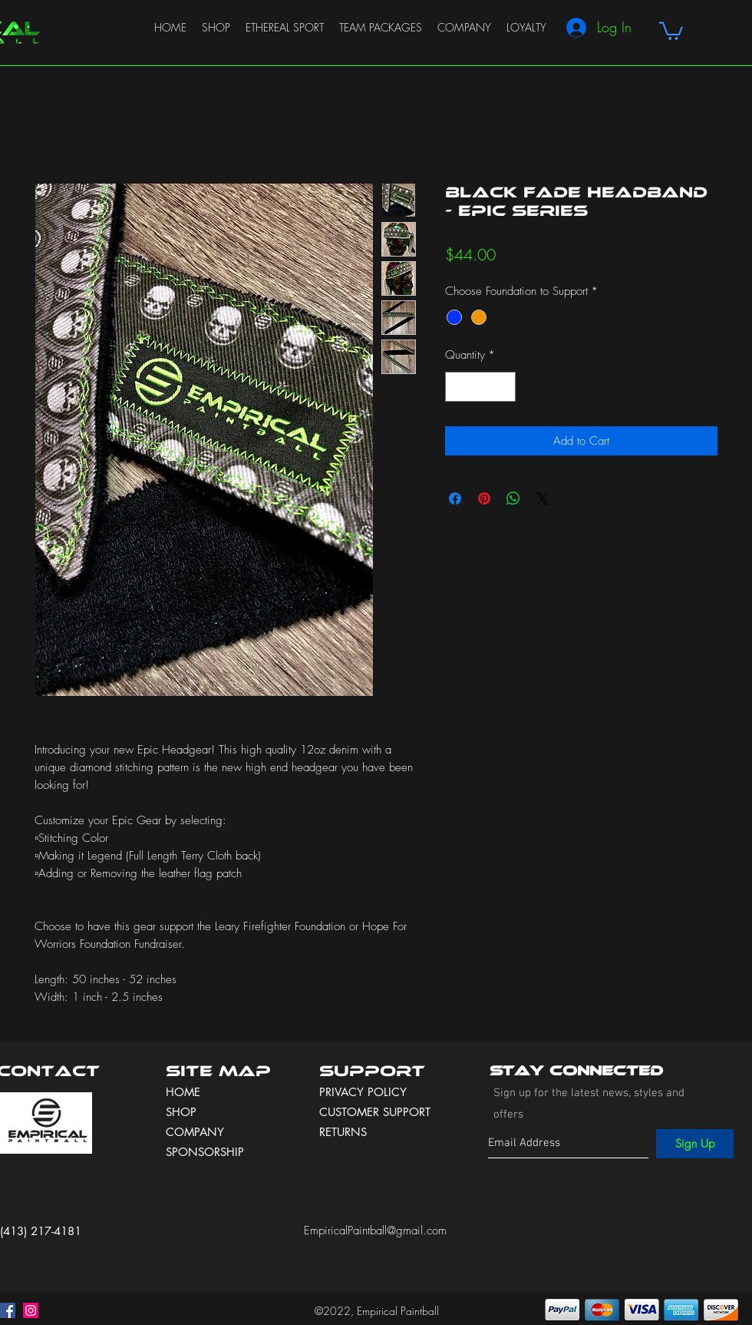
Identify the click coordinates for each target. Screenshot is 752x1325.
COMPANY (195, 1132)
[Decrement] (457, 387)
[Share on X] (542, 498)
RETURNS (343, 1132)
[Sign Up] (695, 1143)
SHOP (181, 1112)
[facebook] (7, 1310)
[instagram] (30, 1310)
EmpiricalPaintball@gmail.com (375, 1230)
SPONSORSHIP (205, 1151)
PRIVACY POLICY (365, 1092)
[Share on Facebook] (455, 498)
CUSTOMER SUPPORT (374, 1112)
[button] (671, 30)
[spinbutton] (480, 387)
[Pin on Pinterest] (484, 498)
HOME (183, 1092)
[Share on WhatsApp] (513, 498)
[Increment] (503, 387)
